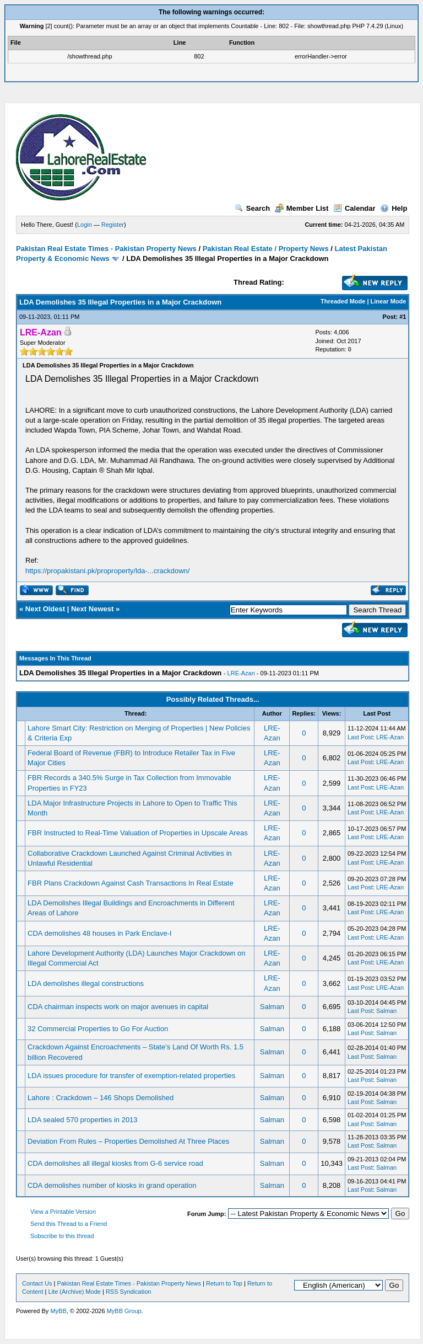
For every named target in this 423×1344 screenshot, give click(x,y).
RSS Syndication (128, 1291)
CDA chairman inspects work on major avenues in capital (118, 1006)
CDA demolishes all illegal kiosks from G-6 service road (115, 1163)
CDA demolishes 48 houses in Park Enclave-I (100, 933)
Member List (302, 208)
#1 (402, 316)
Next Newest (92, 609)
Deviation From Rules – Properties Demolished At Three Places (128, 1141)
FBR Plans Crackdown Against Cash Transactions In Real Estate (131, 883)
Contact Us (37, 1283)
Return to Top (224, 1283)
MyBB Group (124, 1311)
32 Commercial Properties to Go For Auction (98, 1029)
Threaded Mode (343, 301)
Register (112, 224)
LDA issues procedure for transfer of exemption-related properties (131, 1075)
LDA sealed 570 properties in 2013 (82, 1120)
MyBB (58, 1311)
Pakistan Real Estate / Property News (266, 248)
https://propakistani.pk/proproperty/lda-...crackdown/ (107, 571)
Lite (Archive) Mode (74, 1291)
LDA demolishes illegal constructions (86, 983)
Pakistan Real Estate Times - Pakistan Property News (107, 248)
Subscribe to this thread (62, 1236)
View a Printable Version (63, 1211)
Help (393, 208)
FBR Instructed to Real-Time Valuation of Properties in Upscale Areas (138, 833)
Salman (272, 1006)
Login (84, 224)
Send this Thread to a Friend (68, 1223)
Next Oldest (45, 609)
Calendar (354, 208)
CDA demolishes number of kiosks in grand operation (112, 1185)
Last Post (360, 737)
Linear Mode (388, 301)
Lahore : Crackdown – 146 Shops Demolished (100, 1098)
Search (252, 208)
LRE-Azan (241, 673)
